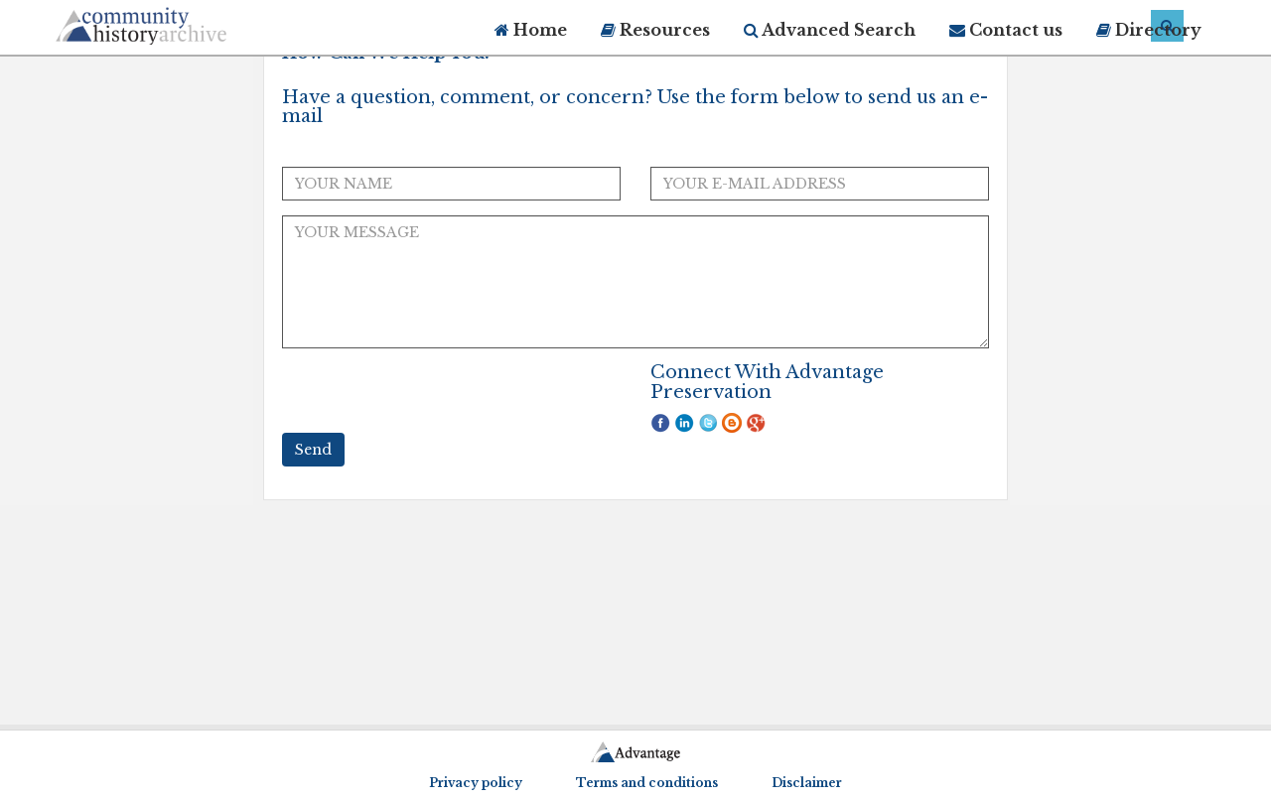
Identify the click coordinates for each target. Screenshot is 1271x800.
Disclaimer (807, 782)
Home (530, 30)
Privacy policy (475, 782)
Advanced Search (830, 30)
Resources (655, 30)
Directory (1148, 30)
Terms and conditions (647, 782)
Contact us (1005, 30)
